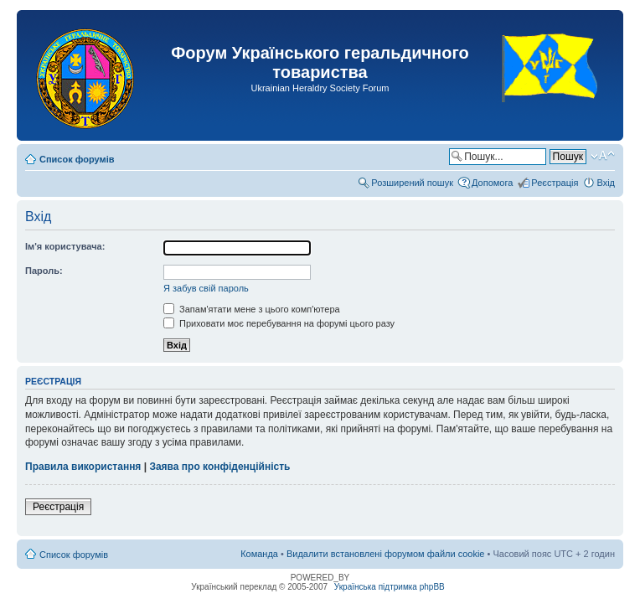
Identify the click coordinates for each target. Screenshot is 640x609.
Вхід (605, 183)
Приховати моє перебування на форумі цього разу (279, 323)
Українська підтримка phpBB (389, 586)
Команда (259, 554)
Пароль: (44, 271)
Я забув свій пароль (206, 288)
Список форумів (76, 159)
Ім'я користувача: (65, 246)
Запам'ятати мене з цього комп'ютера (251, 309)
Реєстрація (554, 183)
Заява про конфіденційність (219, 466)
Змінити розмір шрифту (603, 155)
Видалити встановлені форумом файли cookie (385, 554)
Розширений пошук (412, 183)
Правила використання (83, 466)
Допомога (492, 183)
